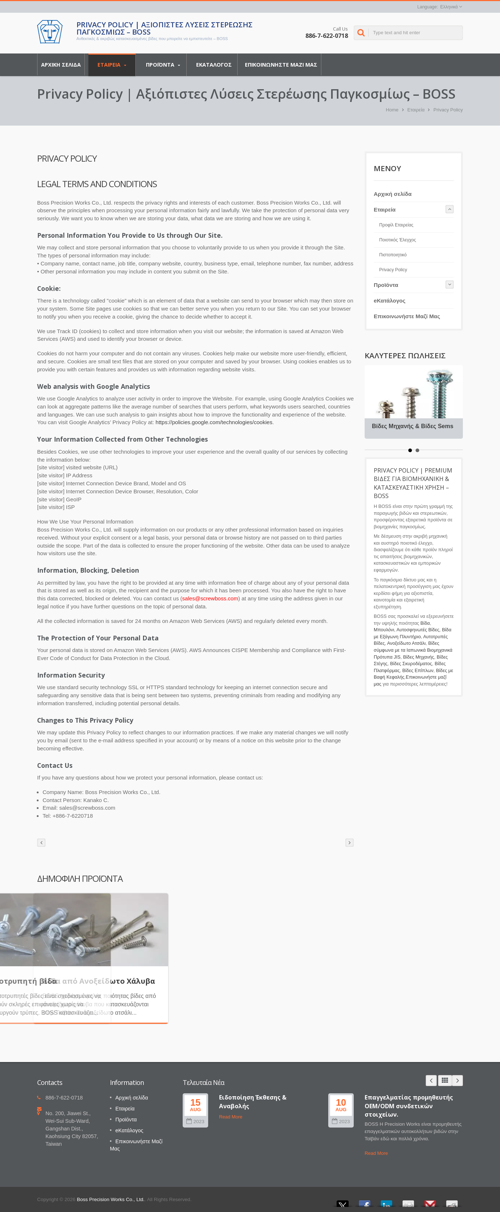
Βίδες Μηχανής (418, 657)
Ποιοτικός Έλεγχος (397, 239)
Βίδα (425, 623)
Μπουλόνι (384, 629)
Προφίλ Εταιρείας (396, 225)
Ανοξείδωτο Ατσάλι (406, 643)
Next (457, 1080)
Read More (230, 1117)
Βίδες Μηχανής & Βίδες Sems (412, 426)
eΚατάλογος (213, 64)
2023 (195, 1121)
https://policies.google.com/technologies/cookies (214, 422)
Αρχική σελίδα (60, 64)
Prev (431, 1080)
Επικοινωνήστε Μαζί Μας (281, 64)
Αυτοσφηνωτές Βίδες (417, 629)
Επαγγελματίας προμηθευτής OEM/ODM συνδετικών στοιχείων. (409, 1105)
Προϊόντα (162, 65)
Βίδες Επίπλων (417, 670)
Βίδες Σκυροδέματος (411, 663)
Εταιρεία (111, 65)
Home (392, 109)
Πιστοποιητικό (393, 254)
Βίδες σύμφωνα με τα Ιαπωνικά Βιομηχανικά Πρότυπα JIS (413, 649)
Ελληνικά (449, 6)
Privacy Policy (448, 109)
